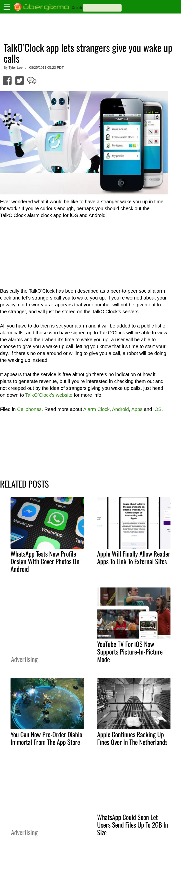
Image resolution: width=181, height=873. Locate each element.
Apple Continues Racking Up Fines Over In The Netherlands (132, 738)
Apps (137, 409)
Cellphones (29, 409)
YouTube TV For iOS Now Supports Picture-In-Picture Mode (130, 651)
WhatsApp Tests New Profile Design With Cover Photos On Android (45, 561)
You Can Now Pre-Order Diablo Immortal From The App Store (46, 738)
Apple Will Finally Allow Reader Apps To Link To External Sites (133, 557)
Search (77, 7)
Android (120, 409)
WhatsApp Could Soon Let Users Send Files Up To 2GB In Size (132, 824)
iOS (157, 409)
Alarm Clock (96, 409)
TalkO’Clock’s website (48, 395)
